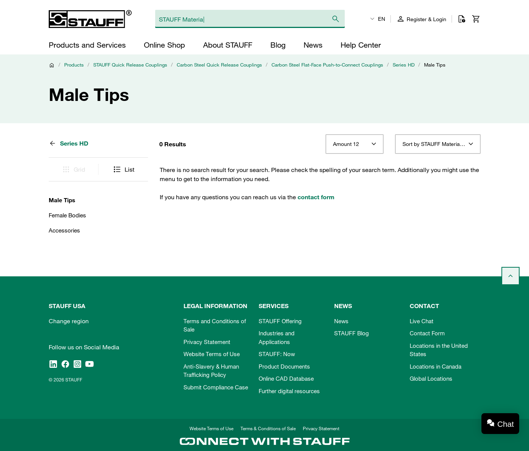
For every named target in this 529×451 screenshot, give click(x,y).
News (341, 321)
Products (74, 65)
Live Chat (421, 321)
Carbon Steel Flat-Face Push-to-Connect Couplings (327, 65)
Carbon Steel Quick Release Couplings (219, 65)
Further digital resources (289, 390)
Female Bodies (67, 215)
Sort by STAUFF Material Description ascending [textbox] (438, 144)
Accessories (64, 230)
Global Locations (431, 378)
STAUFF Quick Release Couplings (130, 65)
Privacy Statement (207, 341)
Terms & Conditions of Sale (268, 428)
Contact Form (427, 333)
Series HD (404, 65)
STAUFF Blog (351, 333)
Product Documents (284, 366)
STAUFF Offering (280, 321)
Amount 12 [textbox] (346, 144)
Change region (69, 321)
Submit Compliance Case (216, 387)
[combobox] (354, 144)
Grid (73, 169)
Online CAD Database (286, 378)
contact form (316, 197)
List (123, 169)
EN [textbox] (381, 18)
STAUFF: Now (277, 353)
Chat (505, 424)
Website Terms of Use (212, 353)
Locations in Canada (435, 366)
